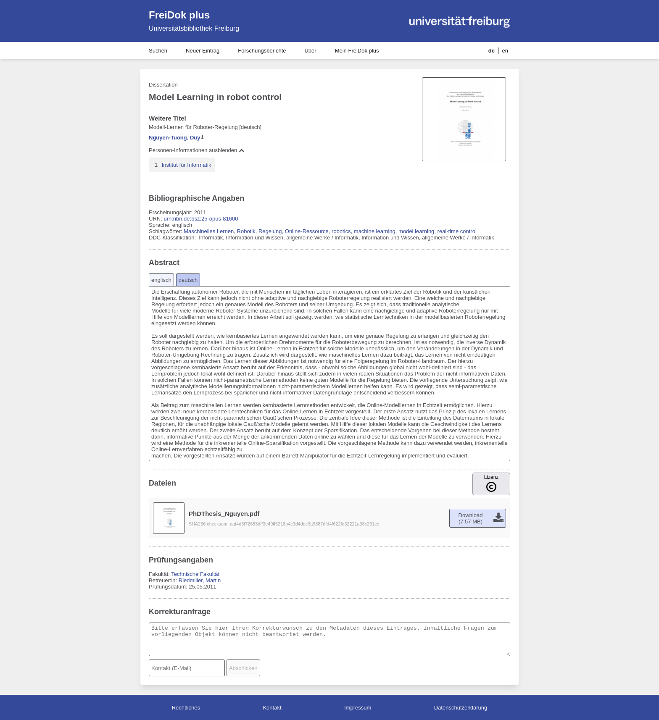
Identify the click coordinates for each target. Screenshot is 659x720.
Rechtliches (186, 707)
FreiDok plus (179, 15)
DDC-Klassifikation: (173, 237)
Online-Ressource (307, 231)
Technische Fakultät (195, 574)
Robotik (246, 231)
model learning (416, 231)
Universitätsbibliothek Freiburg (194, 28)
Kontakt (272, 707)
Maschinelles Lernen (209, 231)
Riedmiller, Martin (200, 580)
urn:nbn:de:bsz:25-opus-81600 (200, 218)
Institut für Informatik (186, 165)
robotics (341, 231)
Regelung (270, 231)
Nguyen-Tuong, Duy (174, 137)
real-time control (457, 231)
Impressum (357, 707)
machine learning (374, 231)
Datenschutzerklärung (460, 707)
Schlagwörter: (166, 231)
